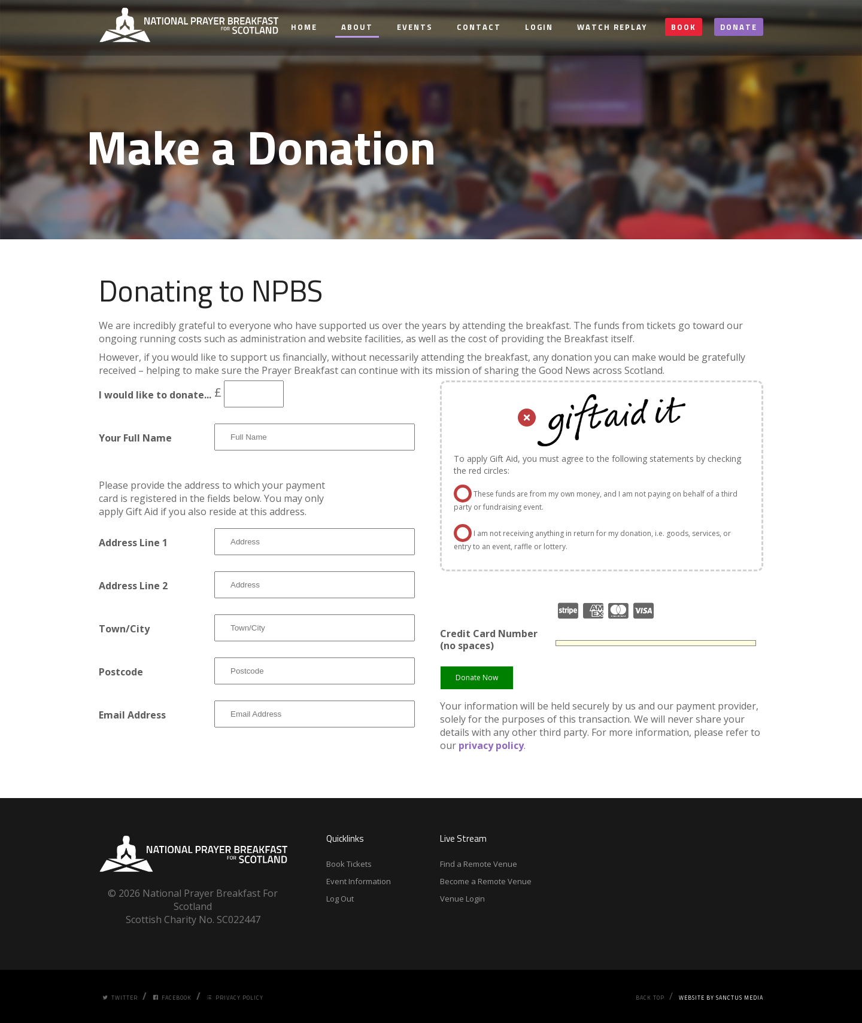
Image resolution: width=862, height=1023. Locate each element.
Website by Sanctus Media (721, 997)
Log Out (340, 898)
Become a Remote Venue (486, 881)
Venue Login (462, 898)
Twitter (120, 997)
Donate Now (477, 677)
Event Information (358, 881)
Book (683, 27)
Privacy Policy (235, 997)
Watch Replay (612, 27)
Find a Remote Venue (478, 863)
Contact (479, 27)
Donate (738, 27)
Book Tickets (349, 863)
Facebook (172, 997)
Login (539, 27)
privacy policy (491, 745)
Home (304, 27)
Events (415, 27)
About (357, 27)
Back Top (650, 997)
